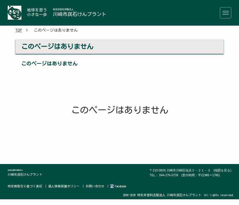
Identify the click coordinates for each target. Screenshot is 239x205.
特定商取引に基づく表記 (25, 186)
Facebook (118, 186)
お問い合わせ (94, 186)
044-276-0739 (189, 175)
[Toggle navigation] (225, 13)
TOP (18, 30)
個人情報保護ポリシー (63, 186)
